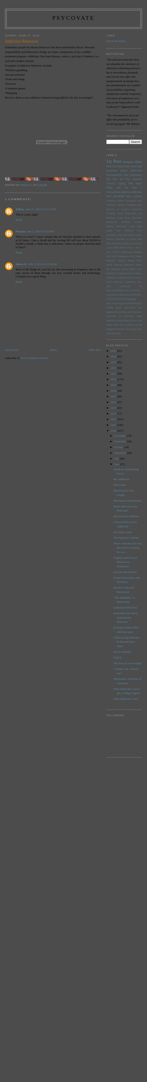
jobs (140, 307)
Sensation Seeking (115, 260)
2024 (114, 356)
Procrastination (114, 175)
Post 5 (117, 252)
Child (139, 200)
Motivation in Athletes (126, 516)
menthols (123, 312)
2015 (114, 407)
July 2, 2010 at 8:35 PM (40, 231)
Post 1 (137, 187)
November (120, 441)
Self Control (136, 256)
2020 (114, 379)
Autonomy (111, 200)
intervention (129, 307)
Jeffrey (20, 209)
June (117, 464)
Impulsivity (111, 222)
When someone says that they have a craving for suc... (127, 548)
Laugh (132, 226)
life (116, 312)
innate (118, 307)
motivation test (114, 316)
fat (141, 286)
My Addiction (121, 479)
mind (130, 312)
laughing (110, 312)
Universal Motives (125, 273)
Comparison (131, 205)
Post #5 (123, 247)
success (138, 324)
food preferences (133, 175)
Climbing (110, 205)
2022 (114, 368)
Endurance (137, 209)
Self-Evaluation (122, 651)
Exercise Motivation (125, 572)
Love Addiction (124, 230)
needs (139, 316)
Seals (108, 256)
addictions (136, 192)
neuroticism (111, 320)
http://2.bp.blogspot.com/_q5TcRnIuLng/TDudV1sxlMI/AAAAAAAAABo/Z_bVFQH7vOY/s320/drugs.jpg (124, 294)
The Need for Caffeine (126, 537)
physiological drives (127, 320)
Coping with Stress (130, 183)
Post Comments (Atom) (34, 358)
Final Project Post (126, 166)
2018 (114, 390)
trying (113, 333)
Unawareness (113, 192)
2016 (114, 402)
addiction (126, 192)
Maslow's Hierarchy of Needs (121, 239)
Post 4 (109, 252)
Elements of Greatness (118, 209)
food (108, 196)
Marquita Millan (132, 161)
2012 (114, 419)
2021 (114, 373)
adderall (122, 277)
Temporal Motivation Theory (127, 265)
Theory (132, 269)
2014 (114, 413)
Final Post (111, 166)
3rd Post (125, 179)
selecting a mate (122, 532)
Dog (140, 205)
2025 (114, 350)
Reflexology (127, 252)
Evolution (110, 213)
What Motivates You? (125, 698)
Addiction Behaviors (125, 607)
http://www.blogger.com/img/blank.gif (124, 303)
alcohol (130, 277)
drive (139, 282)
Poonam (21, 231)
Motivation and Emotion (127, 500)
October (119, 447)
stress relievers (127, 324)
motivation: (129, 316)
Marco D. (21, 264)
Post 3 (139, 247)
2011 (114, 425)
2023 (114, 362)
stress (116, 324)
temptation (111, 329)
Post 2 (132, 247)
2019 (114, 385)
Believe (121, 200)
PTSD (116, 247)
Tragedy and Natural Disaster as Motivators (125, 562)
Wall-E (117, 657)
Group (120, 218)
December (120, 435)
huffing (109, 307)
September (120, 452)
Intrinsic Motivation (116, 226)
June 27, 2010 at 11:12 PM (40, 209)
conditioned (129, 282)
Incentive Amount (132, 222)
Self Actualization (120, 256)
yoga (118, 333)
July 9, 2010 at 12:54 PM (42, 264)
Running (138, 252)
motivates (137, 312)
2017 (114, 396)
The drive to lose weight (127, 663)
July (117, 458)
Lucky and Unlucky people (129, 235)
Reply (19, 219)
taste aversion (134, 196)
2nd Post (111, 179)
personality (118, 196)
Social (109, 265)
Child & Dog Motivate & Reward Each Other (126, 642)
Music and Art (117, 187)
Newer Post (11, 350)
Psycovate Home (116, 41)
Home (53, 350)
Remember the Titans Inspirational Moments (125, 617)
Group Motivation (133, 218)
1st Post (113, 161)
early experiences (118, 286)
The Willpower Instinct (117, 269)
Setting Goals (135, 260)
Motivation (136, 170)
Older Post (94, 350)
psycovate (73, 18)
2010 (114, 430)
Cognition (120, 205)
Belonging (130, 200)
